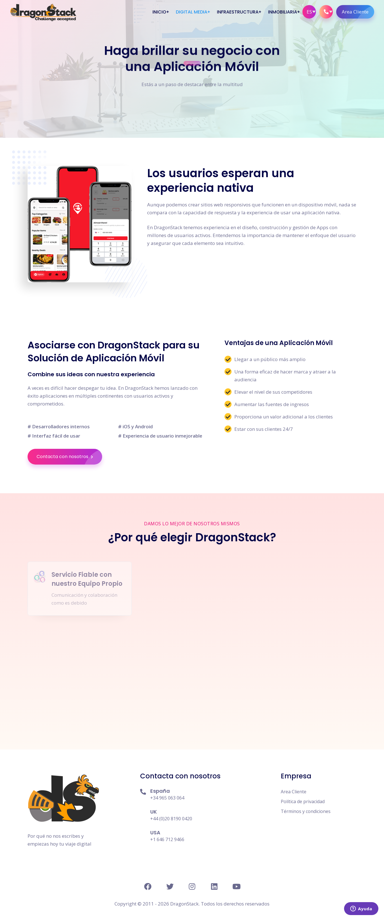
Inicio (159, 12)
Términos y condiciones (306, 811)
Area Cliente (358, 12)
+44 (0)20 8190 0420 (171, 819)
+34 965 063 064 (167, 798)
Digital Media (191, 12)
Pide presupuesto (192, 68)
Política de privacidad (303, 801)
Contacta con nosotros (69, 457)
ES (309, 11)
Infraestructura (238, 12)
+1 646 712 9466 (167, 839)
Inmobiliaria (282, 12)
